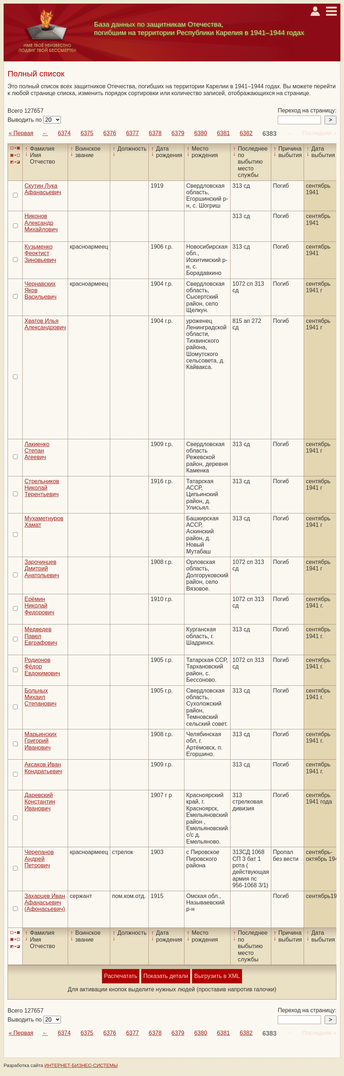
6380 (200, 133)
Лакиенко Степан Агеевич (36, 451)
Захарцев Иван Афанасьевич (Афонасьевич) (44, 902)
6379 (177, 133)
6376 (109, 133)
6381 (223, 133)
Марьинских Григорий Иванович (40, 741)
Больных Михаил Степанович (40, 697)
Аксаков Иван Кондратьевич (43, 767)
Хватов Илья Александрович (45, 324)
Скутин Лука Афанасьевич (42, 189)
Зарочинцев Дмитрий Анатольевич (41, 568)
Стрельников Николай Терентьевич (41, 488)
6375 (87, 133)
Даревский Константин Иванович (39, 802)
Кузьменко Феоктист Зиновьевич (40, 253)
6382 (246, 133)
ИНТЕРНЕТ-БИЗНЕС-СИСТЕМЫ (81, 1065)
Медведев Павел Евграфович (40, 636)
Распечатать (120, 976)
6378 (155, 133)
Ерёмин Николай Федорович (39, 605)
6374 (64, 133)
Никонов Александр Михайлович (41, 222)
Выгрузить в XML (217, 976)
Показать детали (165, 976)
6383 (270, 133)
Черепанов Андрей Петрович (39, 858)
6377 (132, 133)
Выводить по (25, 120)
